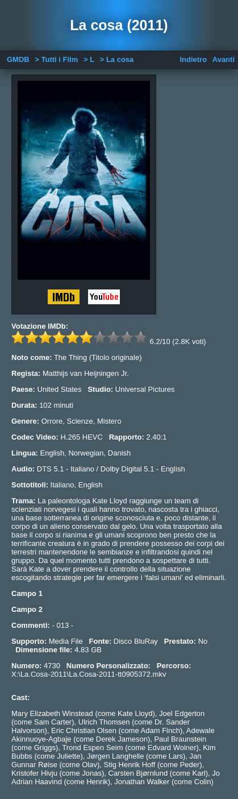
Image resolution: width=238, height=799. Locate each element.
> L (88, 59)
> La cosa (117, 59)
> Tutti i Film (56, 59)
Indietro (193, 59)
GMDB (18, 59)
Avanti (223, 59)
